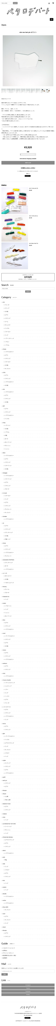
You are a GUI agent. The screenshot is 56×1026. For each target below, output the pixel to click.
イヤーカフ (7, 331)
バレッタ (7, 304)
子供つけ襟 (7, 799)
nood (4, 633)
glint (4, 733)
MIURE (4, 893)
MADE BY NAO (7, 803)
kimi (4, 880)
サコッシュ (7, 445)
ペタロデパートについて (9, 948)
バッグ (6, 599)
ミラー (6, 689)
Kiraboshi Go (6, 596)
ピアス (6, 315)
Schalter (5, 516)
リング (6, 335)
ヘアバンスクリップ (10, 682)
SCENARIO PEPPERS (8, 560)
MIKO (4, 850)
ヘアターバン (8, 606)
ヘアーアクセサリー (10, 636)
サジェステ (7, 325)
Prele (4, 422)
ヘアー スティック (9, 338)
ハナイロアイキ (7, 707)
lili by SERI (5, 907)
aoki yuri (5, 780)
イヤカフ (7, 753)
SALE (4, 927)
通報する (28, 173)
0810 (4, 452)
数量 (28, 151)
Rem (4, 620)
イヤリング (7, 318)
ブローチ (7, 489)
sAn (4, 302)
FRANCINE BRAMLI (8, 837)
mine (4, 817)
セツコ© (5, 573)
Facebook (28, 991)
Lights (4, 760)
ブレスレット (8, 509)
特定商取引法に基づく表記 (9, 955)
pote (4, 857)
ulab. (4, 863)
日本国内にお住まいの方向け (28, 168)
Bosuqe (5, 930)
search (15, 3)
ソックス (7, 696)
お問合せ (5, 950)
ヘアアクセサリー (9, 351)
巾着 (6, 435)
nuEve (4, 900)
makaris (5, 813)
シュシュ (7, 448)
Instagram (28, 985)
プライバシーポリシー (8, 953)
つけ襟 (6, 796)
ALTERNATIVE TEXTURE (9, 823)
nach (4, 913)
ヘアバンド (7, 425)
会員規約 (5, 958)
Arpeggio (5, 473)
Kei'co (4, 723)
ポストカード (8, 576)
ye (3, 523)
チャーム (7, 589)
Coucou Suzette (7, 680)
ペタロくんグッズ (9, 582)
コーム (6, 321)
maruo (4, 650)
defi (4, 406)
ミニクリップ (8, 686)
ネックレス (7, 368)
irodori (4, 603)
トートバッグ (8, 826)
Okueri (4, 793)
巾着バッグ (7, 539)
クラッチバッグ (9, 532)
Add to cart (28, 162)
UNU (4, 673)
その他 (6, 311)
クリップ (7, 308)
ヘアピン (7, 341)
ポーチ (6, 438)
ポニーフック (8, 442)
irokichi (4, 887)
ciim (4, 389)
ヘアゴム (7, 345)
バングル (7, 328)
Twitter (28, 988)
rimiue (4, 543)
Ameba (28, 994)
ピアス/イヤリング (9, 743)
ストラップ (7, 763)
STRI (4, 372)
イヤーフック (8, 465)
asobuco (5, 663)
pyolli (4, 777)
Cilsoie (4, 349)
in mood (5, 493)
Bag (6, 859)
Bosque (5, 790)
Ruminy (5, 586)
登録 (4, 974)
